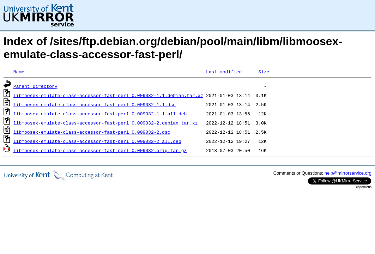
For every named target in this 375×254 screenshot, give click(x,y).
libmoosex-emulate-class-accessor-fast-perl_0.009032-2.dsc (91, 132)
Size (263, 71)
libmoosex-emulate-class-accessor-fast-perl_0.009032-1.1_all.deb (100, 113)
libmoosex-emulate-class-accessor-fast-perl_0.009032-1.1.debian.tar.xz (108, 95)
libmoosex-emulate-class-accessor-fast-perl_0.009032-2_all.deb (97, 141)
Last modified (224, 71)
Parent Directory (35, 86)
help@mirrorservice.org (348, 173)
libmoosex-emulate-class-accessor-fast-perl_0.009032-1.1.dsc (94, 104)
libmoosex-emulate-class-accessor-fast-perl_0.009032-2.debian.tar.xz (105, 123)
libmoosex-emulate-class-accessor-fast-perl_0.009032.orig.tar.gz (100, 150)
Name (18, 71)
